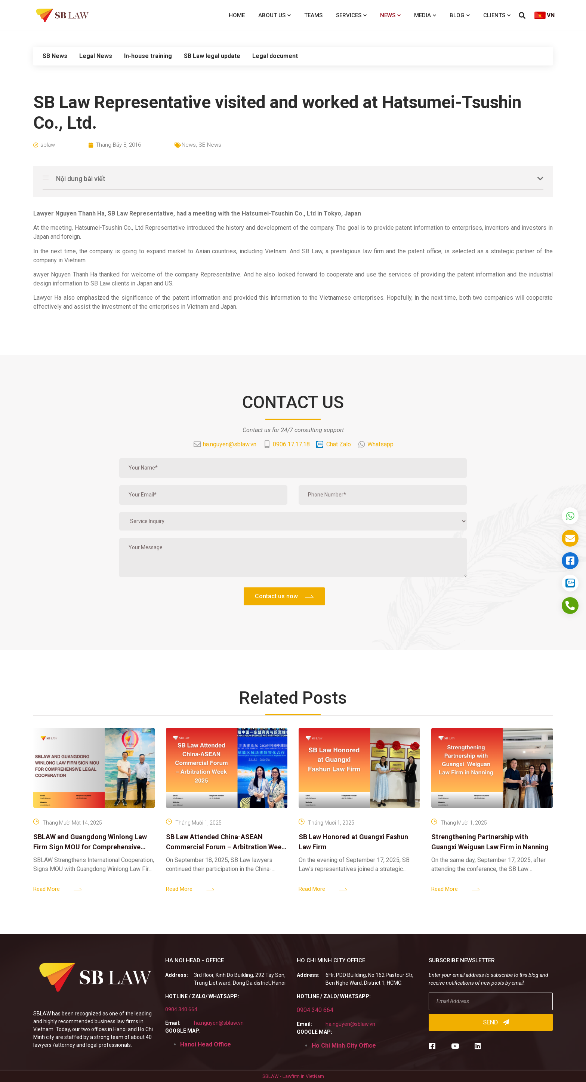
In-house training (148, 55)
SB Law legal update (212, 55)
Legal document (275, 55)
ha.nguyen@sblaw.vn (219, 1023)
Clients (497, 15)
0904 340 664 (181, 1009)
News (390, 15)
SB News (55, 55)
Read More (46, 889)
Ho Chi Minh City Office (344, 1045)
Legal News (95, 55)
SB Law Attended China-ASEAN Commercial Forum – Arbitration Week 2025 (225, 847)
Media (425, 15)
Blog (460, 15)
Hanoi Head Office (205, 1044)
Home (237, 15)
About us (274, 15)
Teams (313, 15)
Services (351, 15)
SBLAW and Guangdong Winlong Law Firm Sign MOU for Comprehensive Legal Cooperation (90, 847)
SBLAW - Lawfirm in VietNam (293, 1076)
